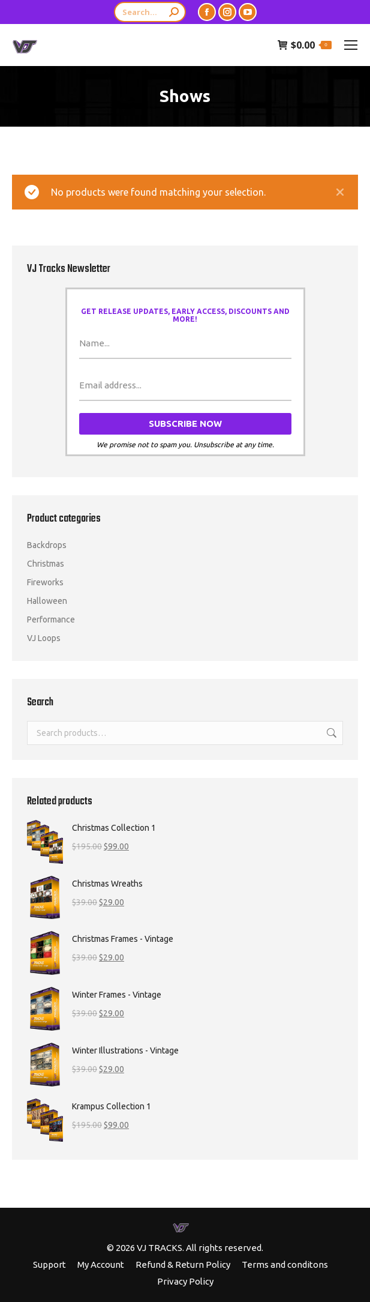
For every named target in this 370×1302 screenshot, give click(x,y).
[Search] (150, 12)
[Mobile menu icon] (351, 45)
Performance (51, 619)
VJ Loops (44, 638)
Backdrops (47, 545)
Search (330, 733)
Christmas (45, 563)
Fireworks (45, 582)
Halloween (47, 601)
